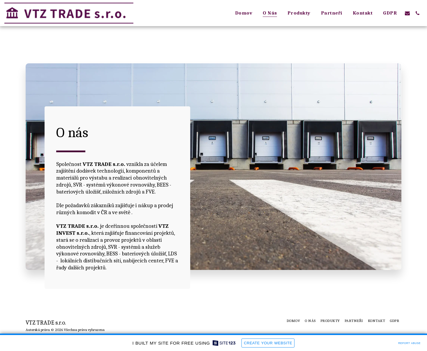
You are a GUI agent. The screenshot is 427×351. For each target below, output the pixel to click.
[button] (407, 13)
